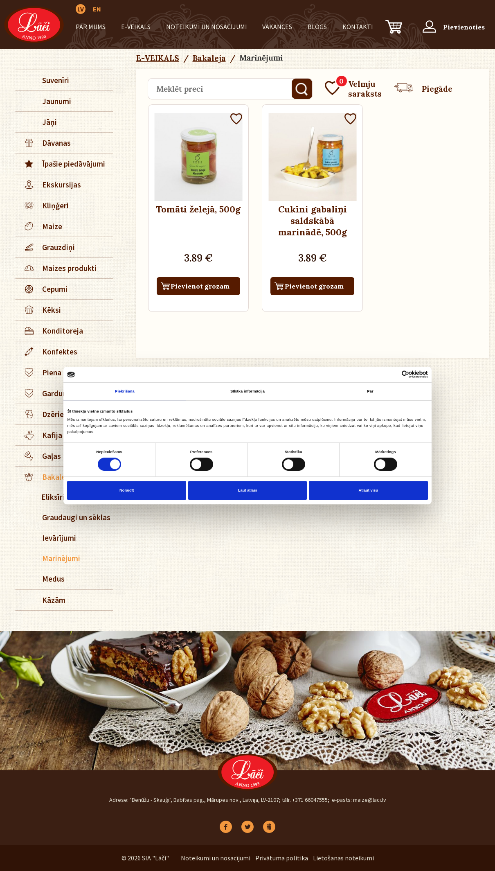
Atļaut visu (368, 490)
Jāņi (49, 122)
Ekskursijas (48, 184)
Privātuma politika (281, 858)
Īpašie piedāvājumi (60, 163)
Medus (53, 579)
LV (80, 9)
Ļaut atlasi (247, 490)
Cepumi (42, 289)
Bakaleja (209, 58)
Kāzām (53, 600)
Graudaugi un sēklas (76, 517)
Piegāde (423, 89)
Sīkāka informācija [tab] (247, 391)
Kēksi (38, 310)
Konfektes (46, 351)
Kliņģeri (42, 205)
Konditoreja (49, 330)
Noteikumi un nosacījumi (206, 27)
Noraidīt (126, 490)
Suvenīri (55, 80)
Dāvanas (43, 143)
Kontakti (357, 27)
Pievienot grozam (200, 286)
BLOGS (317, 27)
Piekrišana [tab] (125, 391)
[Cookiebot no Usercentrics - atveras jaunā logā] (392, 375)
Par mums (91, 27)
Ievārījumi (59, 538)
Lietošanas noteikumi (343, 858)
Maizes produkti (56, 268)
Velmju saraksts (353, 89)
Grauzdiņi (45, 247)
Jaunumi (56, 101)
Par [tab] (370, 391)
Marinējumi (61, 558)
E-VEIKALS (136, 27)
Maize (39, 226)
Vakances (277, 27)
